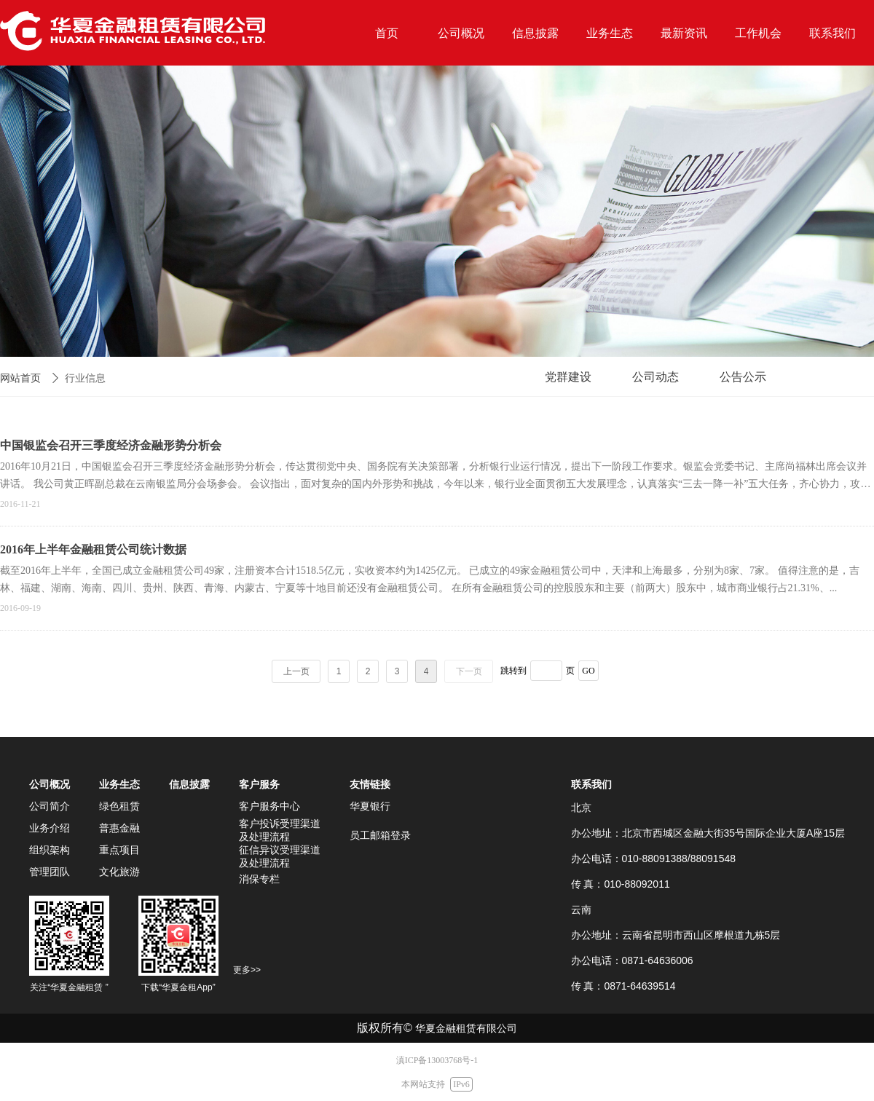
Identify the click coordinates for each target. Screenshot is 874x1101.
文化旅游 (119, 871)
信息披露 (189, 784)
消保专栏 (259, 879)
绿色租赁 (119, 806)
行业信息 (85, 378)
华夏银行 (370, 806)
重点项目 (119, 850)
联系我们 (591, 784)
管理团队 (49, 871)
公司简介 (49, 806)
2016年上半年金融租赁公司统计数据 (93, 549)
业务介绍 (49, 828)
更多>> (247, 970)
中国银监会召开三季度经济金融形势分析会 (110, 445)
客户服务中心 (269, 806)
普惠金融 (119, 828)
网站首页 (20, 378)
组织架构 (49, 850)
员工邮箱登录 (380, 835)
